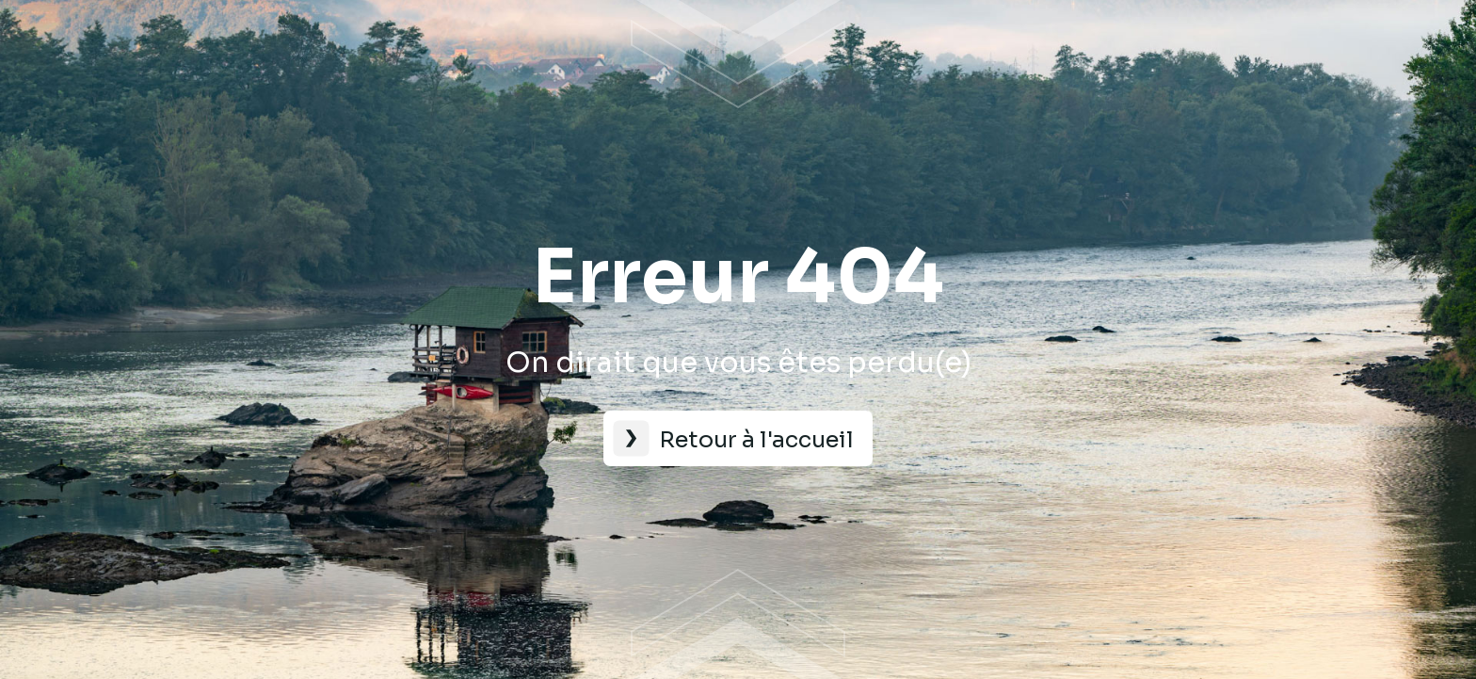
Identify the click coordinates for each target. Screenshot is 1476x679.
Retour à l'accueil (756, 440)
